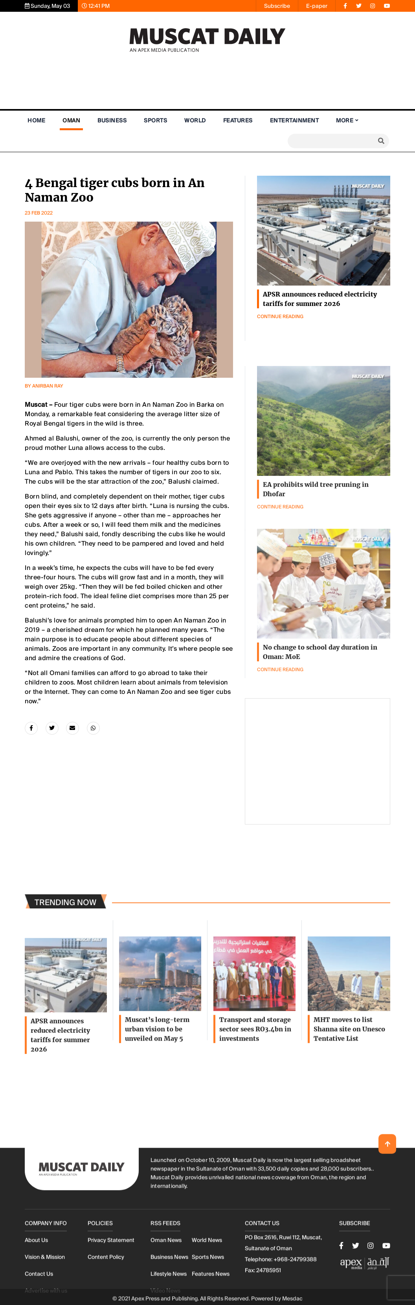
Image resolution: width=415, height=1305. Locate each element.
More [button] (344, 120)
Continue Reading (280, 316)
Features (238, 120)
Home (36, 120)
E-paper (316, 5)
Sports (155, 120)
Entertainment (294, 120)
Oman (71, 120)
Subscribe (277, 5)
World (195, 120)
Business (112, 120)
